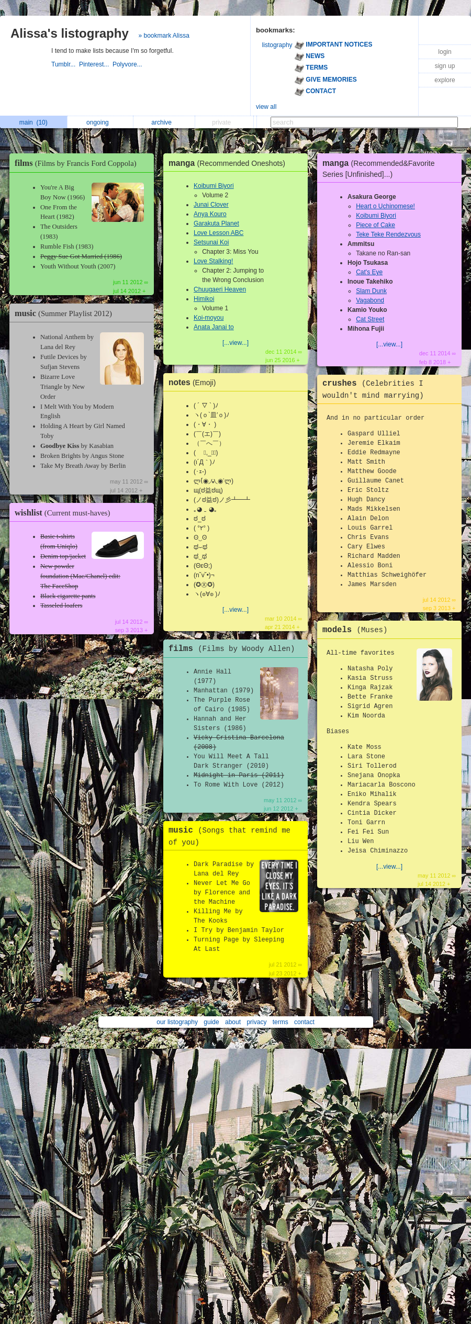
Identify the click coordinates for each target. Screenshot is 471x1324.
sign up (445, 66)
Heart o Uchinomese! (385, 206)
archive (164, 122)
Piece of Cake (375, 225)
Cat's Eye (369, 272)
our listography (177, 1022)
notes (195, 382)
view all (266, 106)
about (233, 1022)
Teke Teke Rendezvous (388, 234)
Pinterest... (96, 64)
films (78, 163)
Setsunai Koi (211, 242)
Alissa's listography (69, 33)
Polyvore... (128, 64)
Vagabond (370, 300)
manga (229, 163)
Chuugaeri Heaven (220, 289)
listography (277, 45)
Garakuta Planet (216, 223)
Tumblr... (65, 64)
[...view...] (235, 342)
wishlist (65, 513)
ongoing (100, 122)
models (357, 630)
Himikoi (204, 298)
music (66, 313)
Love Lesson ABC (218, 233)
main (33, 122)
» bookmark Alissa (163, 35)
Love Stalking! (213, 261)
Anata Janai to (214, 327)
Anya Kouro (210, 214)
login (444, 51)
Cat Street (370, 319)
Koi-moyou (208, 317)
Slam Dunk (371, 291)
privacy (256, 1022)
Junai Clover (211, 204)
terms (280, 1022)
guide (211, 1022)
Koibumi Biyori (214, 185)
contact (304, 1022)
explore (444, 80)
